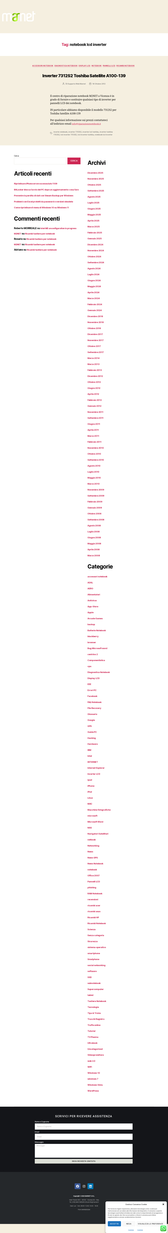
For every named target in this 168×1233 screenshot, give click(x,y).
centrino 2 (93, 663)
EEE (90, 693)
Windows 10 (95, 1081)
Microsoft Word (97, 830)
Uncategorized (96, 1057)
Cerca (16, 165)
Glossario (93, 723)
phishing (93, 896)
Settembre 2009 (97, 504)
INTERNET (94, 770)
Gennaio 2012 (95, 414)
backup (92, 633)
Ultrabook (93, 1051)
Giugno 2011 (95, 432)
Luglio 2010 (94, 480)
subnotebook (95, 992)
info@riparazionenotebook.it (89, 132)
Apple (91, 621)
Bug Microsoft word (99, 657)
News (91, 860)
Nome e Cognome (42, 1131)
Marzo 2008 (95, 564)
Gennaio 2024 (96, 319)
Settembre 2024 (97, 271)
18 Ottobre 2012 (99, 93)
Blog (154, 16)
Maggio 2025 (95, 223)
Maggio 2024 (95, 295)
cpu (90, 675)
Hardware (93, 752)
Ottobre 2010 (95, 462)
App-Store (94, 615)
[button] (163, 1205)
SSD (90, 986)
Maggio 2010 (95, 486)
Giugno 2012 (95, 396)
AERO (91, 597)
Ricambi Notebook (131, 66)
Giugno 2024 (95, 289)
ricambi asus (95, 920)
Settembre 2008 (97, 528)
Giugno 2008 (95, 546)
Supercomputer (97, 998)
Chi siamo (53, 16)
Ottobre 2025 (95, 193)
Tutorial (92, 1040)
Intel (90, 764)
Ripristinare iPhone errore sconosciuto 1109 (39, 192)
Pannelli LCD (113, 66)
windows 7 (94, 1087)
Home (43, 16)
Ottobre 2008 (95, 522)
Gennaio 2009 (96, 516)
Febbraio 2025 (96, 241)
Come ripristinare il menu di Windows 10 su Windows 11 (46, 227)
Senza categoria (97, 944)
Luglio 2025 (94, 211)
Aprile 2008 (95, 558)
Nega (128, 1224)
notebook (98, 66)
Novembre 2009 (97, 498)
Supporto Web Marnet (76, 93)
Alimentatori (95, 603)
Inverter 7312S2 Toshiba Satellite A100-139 (84, 79)
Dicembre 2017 (96, 343)
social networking (98, 974)
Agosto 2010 (95, 474)
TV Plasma (94, 1045)
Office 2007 (94, 884)
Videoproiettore (97, 1063)
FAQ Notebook (96, 711)
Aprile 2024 (94, 301)
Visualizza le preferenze (150, 1224)
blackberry (94, 645)
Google (92, 729)
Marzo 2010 (94, 492)
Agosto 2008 (95, 534)
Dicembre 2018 (96, 325)
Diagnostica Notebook (63, 66)
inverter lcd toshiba (92, 141)
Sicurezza (93, 950)
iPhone (91, 794)
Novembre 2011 (97, 420)
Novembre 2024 (97, 259)
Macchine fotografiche (101, 818)
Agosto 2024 (95, 277)
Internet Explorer (97, 776)
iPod (90, 800)
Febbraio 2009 (96, 510)
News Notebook (97, 872)
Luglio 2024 (95, 283)
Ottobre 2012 (95, 391)
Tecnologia (94, 1016)
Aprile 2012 (94, 403)
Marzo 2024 (95, 307)
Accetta (114, 1224)
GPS (90, 734)
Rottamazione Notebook (97, 16)
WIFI (90, 1075)
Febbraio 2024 (96, 313)
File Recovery (95, 717)
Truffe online (95, 1033)
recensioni (94, 908)
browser (92, 651)
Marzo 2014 (94, 367)
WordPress (94, 1099)
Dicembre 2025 (96, 181)
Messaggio (39, 1151)
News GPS (94, 866)
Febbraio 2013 (96, 379)
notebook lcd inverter (105, 143)
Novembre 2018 (97, 331)
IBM (90, 758)
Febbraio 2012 (96, 408)
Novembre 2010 (97, 456)
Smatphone (94, 968)
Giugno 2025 (95, 217)
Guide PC (93, 741)
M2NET (18, 256)
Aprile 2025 (94, 229)
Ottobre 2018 (95, 337)
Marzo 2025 (94, 235)
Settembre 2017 (97, 361)
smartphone (95, 962)
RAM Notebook (96, 902)
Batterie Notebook (98, 639)
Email (37, 1141)
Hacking (92, 746)
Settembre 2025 (97, 199)
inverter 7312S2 (76, 141)
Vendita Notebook (119, 16)
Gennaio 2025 (96, 247)
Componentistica (97, 669)
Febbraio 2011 (96, 450)
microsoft (93, 824)
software (93, 980)
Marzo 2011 (94, 444)
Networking (94, 854)
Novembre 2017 (97, 349)
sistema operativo (98, 956)
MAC (90, 812)
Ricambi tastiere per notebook (43, 256)
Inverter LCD (95, 782)
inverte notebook (60, 141)
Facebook (93, 705)
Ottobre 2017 (95, 355)
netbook (92, 848)
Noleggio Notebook (140, 16)
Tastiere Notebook (98, 1010)
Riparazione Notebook (72, 16)
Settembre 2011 (97, 426)
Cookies (131, 1230)
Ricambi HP (94, 926)
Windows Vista (96, 1093)
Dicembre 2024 (97, 253)
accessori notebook (38, 66)
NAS (90, 836)
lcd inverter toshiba (87, 143)
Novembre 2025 (97, 187)
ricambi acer (95, 914)
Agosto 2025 (95, 205)
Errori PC (93, 699)
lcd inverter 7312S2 (69, 143)
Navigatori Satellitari (100, 842)
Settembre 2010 (97, 468)
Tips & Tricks (95, 1022)
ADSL (91, 591)
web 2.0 (92, 1069)
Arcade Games (96, 627)
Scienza (92, 938)
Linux (91, 806)
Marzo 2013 (94, 373)
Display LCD (84, 66)
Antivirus (93, 609)
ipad (90, 788)
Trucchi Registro (97, 1028)
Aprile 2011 (94, 438)
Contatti (43, 18)
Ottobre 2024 (95, 265)
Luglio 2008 (95, 540)
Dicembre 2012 (96, 385)
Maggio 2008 (95, 552)
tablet (91, 1004)
